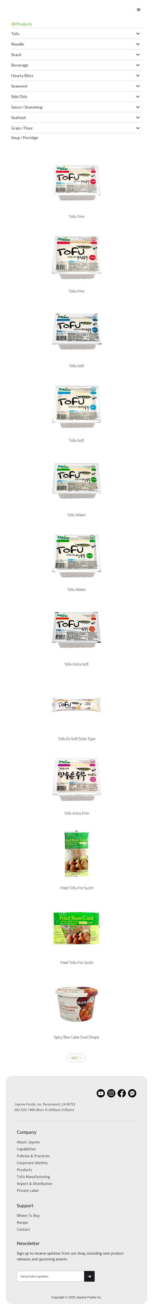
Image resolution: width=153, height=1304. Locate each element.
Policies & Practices (33, 1155)
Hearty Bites (22, 75)
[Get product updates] (50, 1276)
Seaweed (19, 86)
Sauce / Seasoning (26, 107)
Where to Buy (28, 1215)
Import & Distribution (34, 1183)
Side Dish (19, 96)
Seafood (18, 117)
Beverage (19, 65)
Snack (16, 54)
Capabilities (26, 1148)
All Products (21, 23)
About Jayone (28, 1142)
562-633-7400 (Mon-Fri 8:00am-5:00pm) (44, 1109)
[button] (138, 9)
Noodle (17, 44)
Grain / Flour (22, 128)
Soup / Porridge (24, 137)
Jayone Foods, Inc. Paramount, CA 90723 (44, 1104)
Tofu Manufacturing (33, 1176)
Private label (28, 1190)
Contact (23, 1229)
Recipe (22, 1222)
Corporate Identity (32, 1162)
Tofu (15, 33)
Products (24, 1169)
